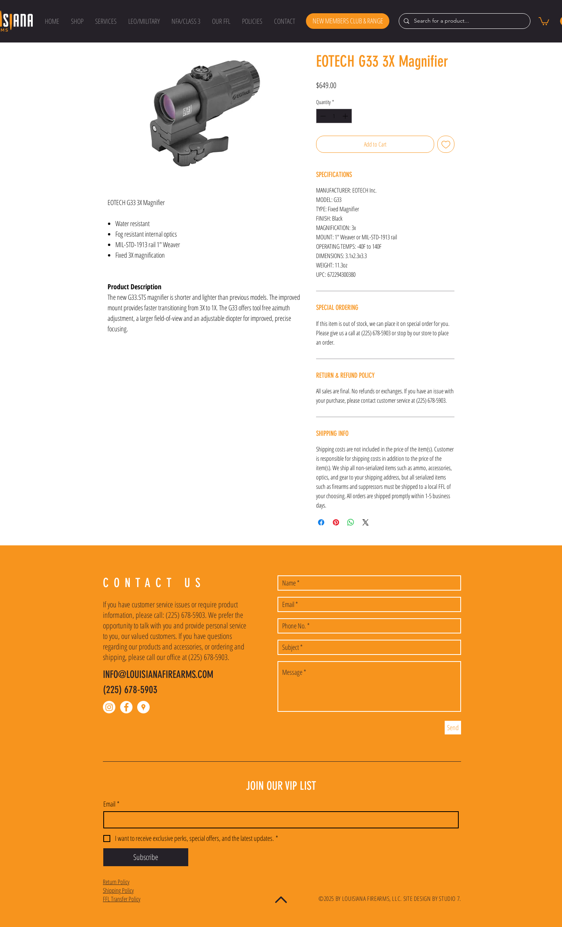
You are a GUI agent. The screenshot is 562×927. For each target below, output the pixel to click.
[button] (77, 21)
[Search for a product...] (464, 21)
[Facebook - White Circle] (126, 707)
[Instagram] (109, 707)
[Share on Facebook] (321, 522)
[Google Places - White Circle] (143, 707)
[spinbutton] (334, 116)
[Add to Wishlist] (445, 144)
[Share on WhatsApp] (350, 522)
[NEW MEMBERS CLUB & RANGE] (347, 21)
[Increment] (346, 116)
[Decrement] (322, 116)
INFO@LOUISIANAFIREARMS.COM (158, 675)
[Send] (453, 727)
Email (111, 804)
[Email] (278, 820)
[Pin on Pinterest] (336, 522)
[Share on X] (365, 522)
